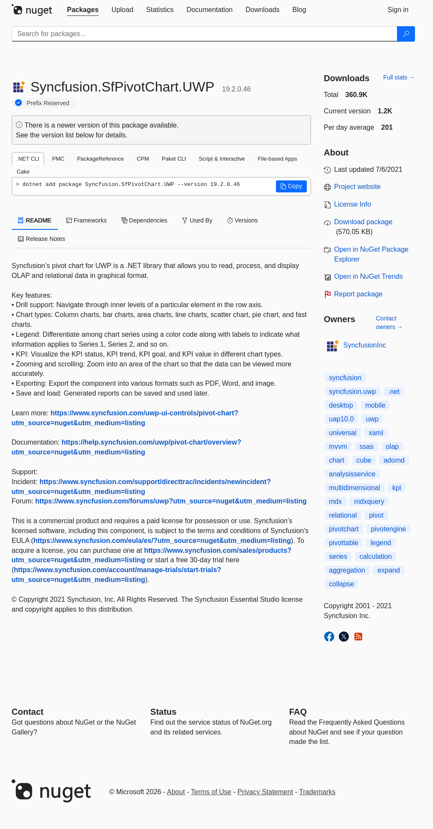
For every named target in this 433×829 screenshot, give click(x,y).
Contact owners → (389, 322)
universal (343, 432)
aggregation (347, 570)
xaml (376, 432)
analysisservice (352, 474)
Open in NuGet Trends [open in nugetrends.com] (368, 276)
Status (163, 711)
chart (337, 460)
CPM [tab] (143, 158)
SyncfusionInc (364, 345)
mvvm (338, 446)
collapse (341, 584)
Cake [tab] (23, 171)
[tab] (83, 9)
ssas (367, 446)
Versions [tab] (242, 220)
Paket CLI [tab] (174, 158)
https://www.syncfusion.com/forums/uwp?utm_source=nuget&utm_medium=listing (170, 501)
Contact (27, 711)
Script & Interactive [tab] (222, 158)
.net (394, 391)
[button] (291, 186)
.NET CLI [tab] (28, 158)
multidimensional (354, 487)
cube (364, 460)
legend (380, 542)
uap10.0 (341, 419)
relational (343, 515)
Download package (363, 222)
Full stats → (399, 77)
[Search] (406, 34)
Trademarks (317, 791)
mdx (335, 501)
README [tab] (34, 220)
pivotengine (388, 529)
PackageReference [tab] (100, 158)
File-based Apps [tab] (277, 158)
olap (392, 446)
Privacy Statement (265, 791)
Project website (357, 186)
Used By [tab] (197, 220)
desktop (341, 405)
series (338, 556)
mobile (375, 405)
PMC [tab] (58, 158)
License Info (352, 204)
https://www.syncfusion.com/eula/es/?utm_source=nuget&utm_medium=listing (162, 540)
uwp (372, 419)
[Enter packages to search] (204, 34)
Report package (358, 294)
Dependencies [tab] (144, 220)
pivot (376, 515)
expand (388, 570)
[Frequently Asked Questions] (298, 711)
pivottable (344, 542)
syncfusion (345, 377)
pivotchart (344, 529)
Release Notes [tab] (41, 239)
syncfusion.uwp (352, 391)
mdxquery (369, 501)
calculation (376, 556)
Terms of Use (211, 791)
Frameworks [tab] (86, 220)
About (176, 791)
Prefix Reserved (48, 103)
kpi (396, 487)
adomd (394, 460)
